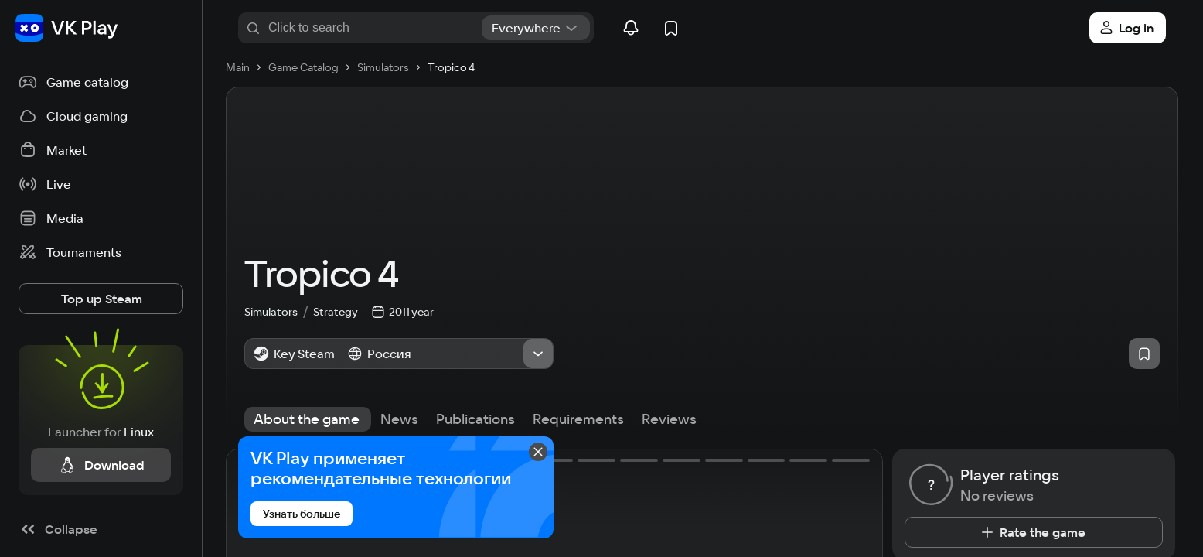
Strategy (335, 310)
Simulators (278, 310)
